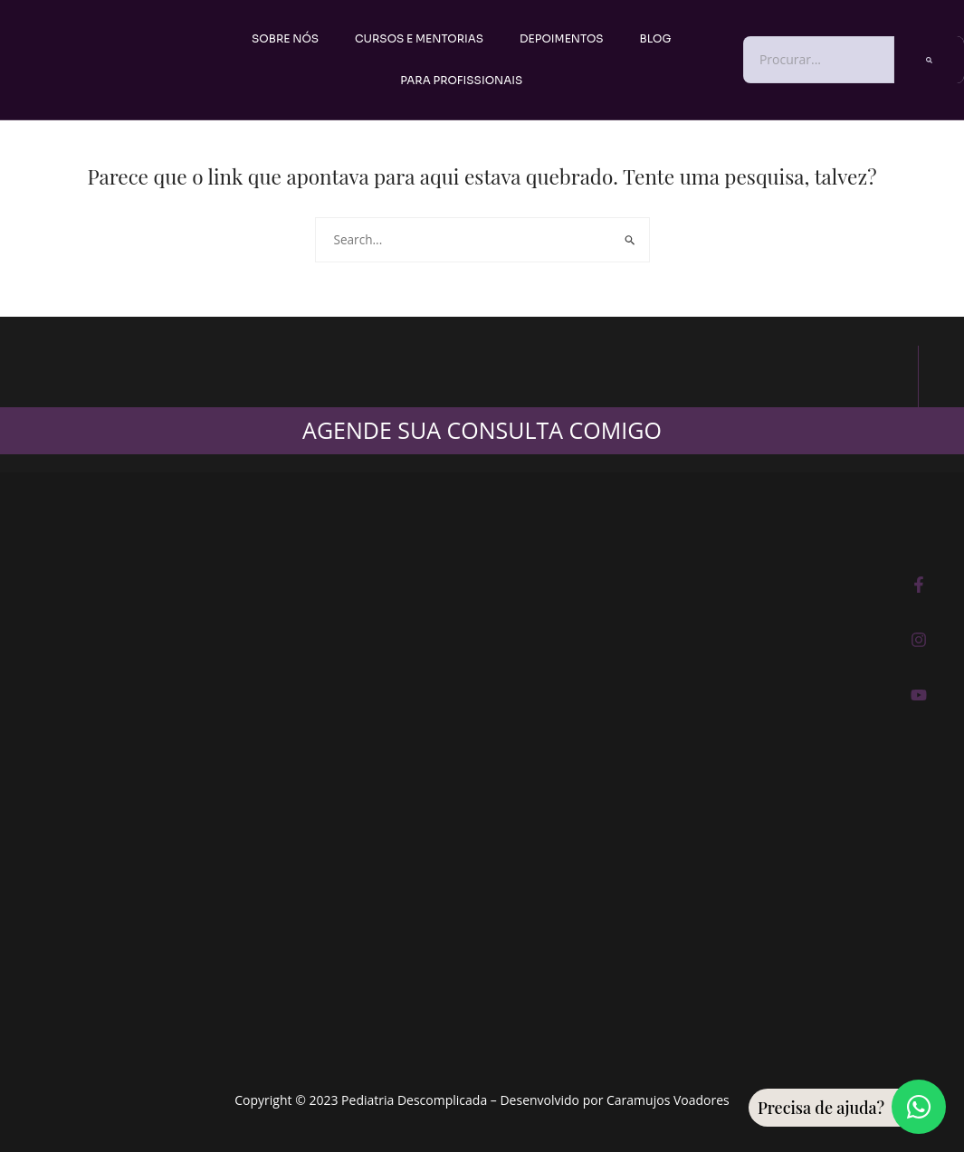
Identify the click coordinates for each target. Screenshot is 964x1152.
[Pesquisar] (929, 59)
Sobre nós (285, 38)
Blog (656, 38)
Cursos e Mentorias (419, 38)
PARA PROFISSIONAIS (461, 80)
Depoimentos (561, 38)
